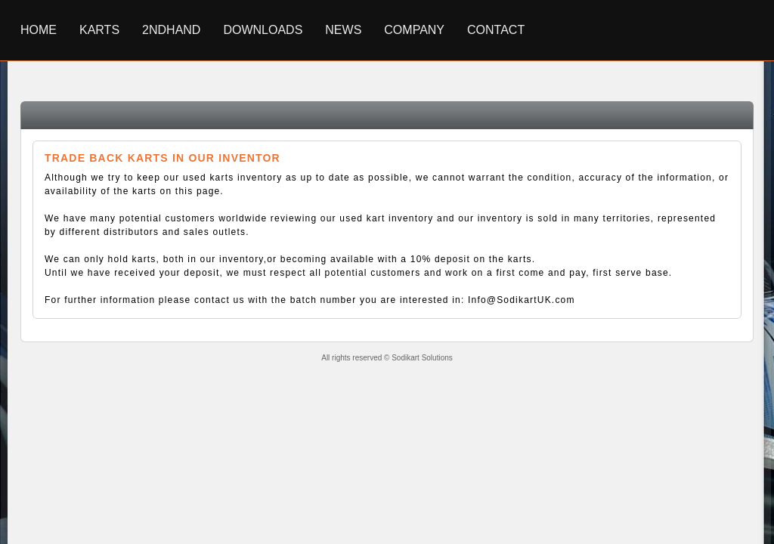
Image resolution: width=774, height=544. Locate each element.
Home (38, 29)
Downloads (262, 29)
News (343, 29)
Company (414, 29)
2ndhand (171, 29)
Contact (496, 29)
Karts (99, 29)
